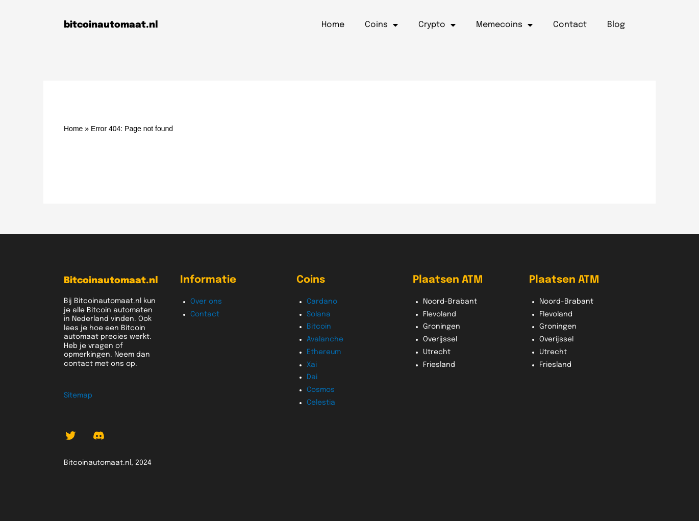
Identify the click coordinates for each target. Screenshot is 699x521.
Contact (570, 24)
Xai (312, 364)
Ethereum (324, 352)
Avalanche (325, 339)
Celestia (321, 402)
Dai (312, 377)
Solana (319, 314)
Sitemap (78, 395)
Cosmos (321, 389)
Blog (616, 24)
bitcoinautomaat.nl (111, 25)
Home (332, 24)
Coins (381, 25)
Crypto (437, 25)
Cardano (322, 301)
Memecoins (504, 25)
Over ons (206, 301)
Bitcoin (319, 326)
